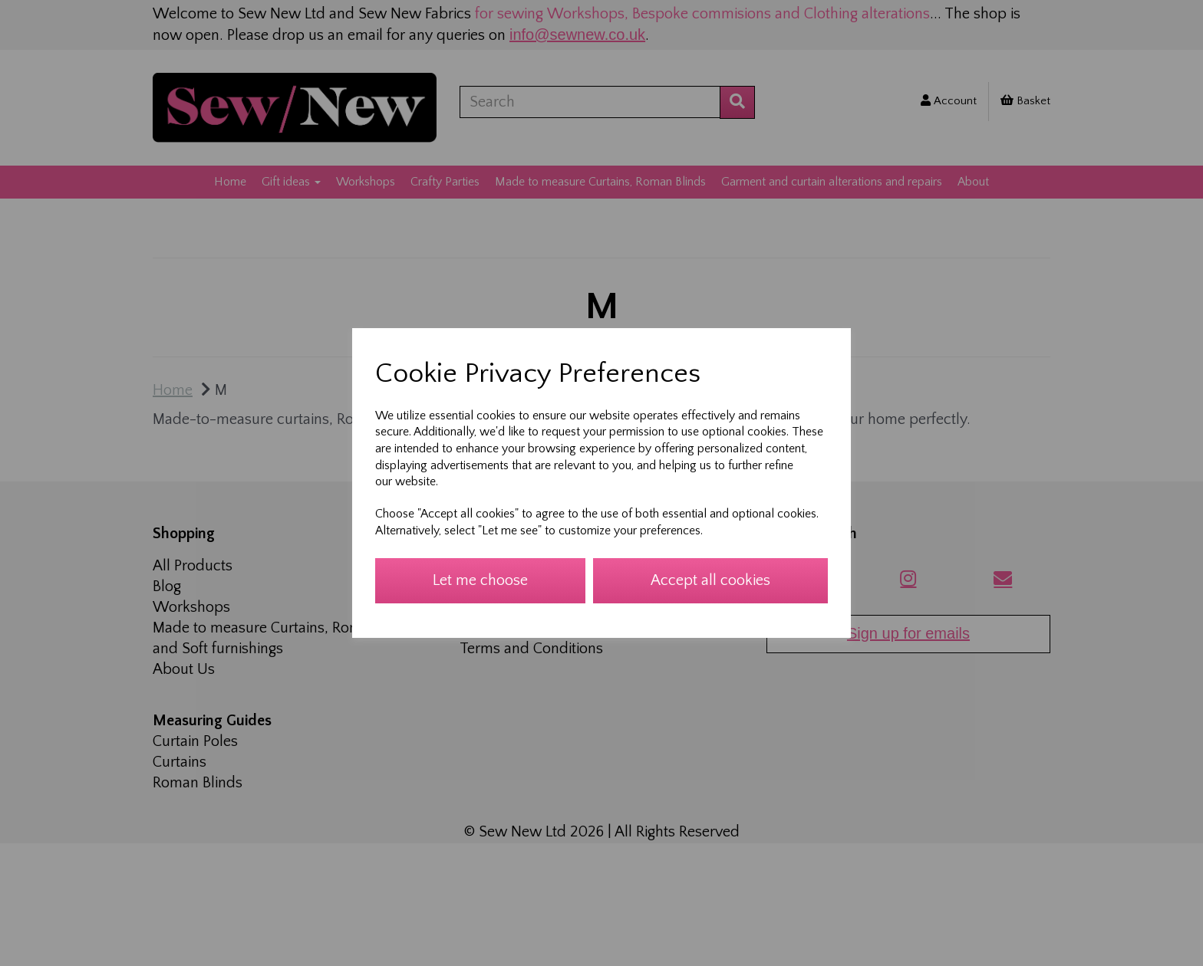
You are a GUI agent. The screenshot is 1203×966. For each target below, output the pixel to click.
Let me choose (480, 580)
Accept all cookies (710, 580)
